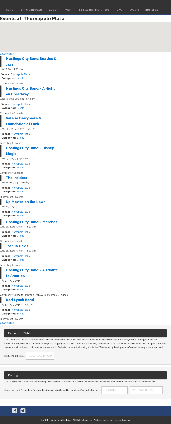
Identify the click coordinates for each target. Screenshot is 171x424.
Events (20, 78)
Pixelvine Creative (121, 419)
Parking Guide (114, 390)
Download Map (40, 356)
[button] (85, 34)
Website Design (101, 419)
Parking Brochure (146, 390)
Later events (8, 53)
